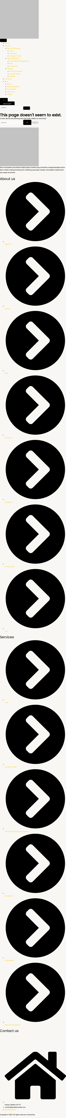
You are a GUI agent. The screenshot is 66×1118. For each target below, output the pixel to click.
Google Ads (13, 66)
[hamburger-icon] (3, 40)
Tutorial (9, 94)
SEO (10, 63)
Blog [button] (6, 81)
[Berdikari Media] (14, 1039)
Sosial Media (11, 89)
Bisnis (9, 84)
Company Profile (15, 56)
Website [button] (10, 69)
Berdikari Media (40, 1114)
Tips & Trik (11, 91)
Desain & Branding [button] (13, 48)
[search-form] (11, 107)
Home (7, 43)
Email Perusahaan (15, 71)
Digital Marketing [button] (13, 58)
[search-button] (26, 107)
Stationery (13, 53)
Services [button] (8, 46)
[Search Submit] (27, 122)
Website (12, 76)
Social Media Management (18, 61)
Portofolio (8, 79)
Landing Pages (14, 74)
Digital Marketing (13, 86)
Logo (11, 51)
